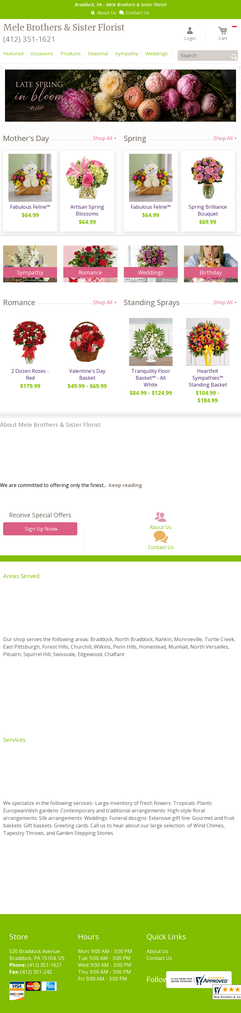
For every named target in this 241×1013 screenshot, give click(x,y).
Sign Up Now (40, 528)
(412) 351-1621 (29, 39)
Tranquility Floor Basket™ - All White (150, 378)
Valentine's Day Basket (87, 374)
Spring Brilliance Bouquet (208, 210)
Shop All (105, 138)
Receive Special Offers (40, 515)
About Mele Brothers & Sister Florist (50, 424)
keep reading (125, 485)
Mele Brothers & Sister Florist (64, 27)
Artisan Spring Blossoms (87, 210)
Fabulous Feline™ (30, 206)
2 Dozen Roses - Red (30, 374)
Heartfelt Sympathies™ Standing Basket (208, 378)
